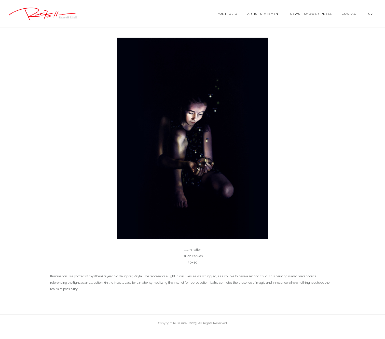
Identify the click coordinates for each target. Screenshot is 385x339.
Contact (350, 13)
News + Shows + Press (311, 13)
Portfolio (227, 13)
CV (370, 13)
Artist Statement (263, 13)
